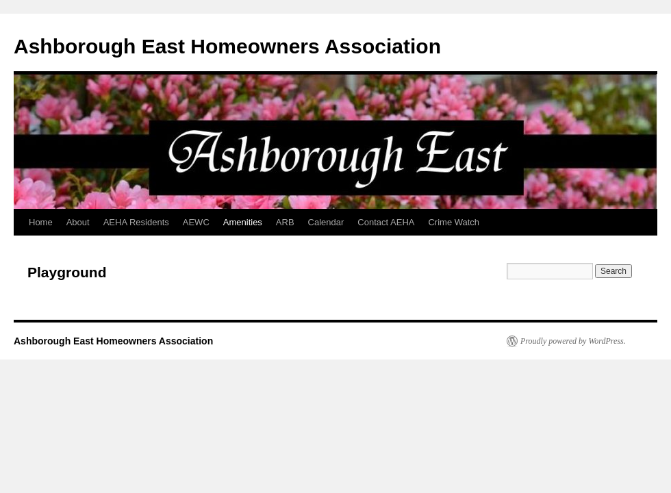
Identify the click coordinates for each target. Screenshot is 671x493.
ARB (285, 222)
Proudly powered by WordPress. (573, 341)
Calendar (326, 222)
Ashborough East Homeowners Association (227, 46)
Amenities (242, 222)
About (78, 222)
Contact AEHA (385, 222)
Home (41, 222)
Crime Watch (453, 222)
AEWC (196, 222)
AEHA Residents (136, 222)
